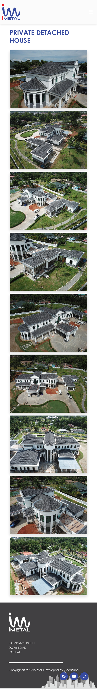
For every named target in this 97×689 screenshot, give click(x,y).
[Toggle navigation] (91, 12)
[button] (64, 676)
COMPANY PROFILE (22, 643)
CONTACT (16, 652)
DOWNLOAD (17, 647)
